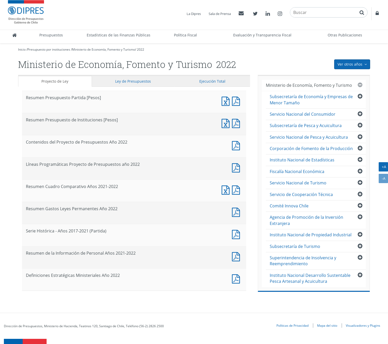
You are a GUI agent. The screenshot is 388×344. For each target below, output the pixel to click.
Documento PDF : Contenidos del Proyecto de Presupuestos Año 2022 (237, 145)
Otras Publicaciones (345, 35)
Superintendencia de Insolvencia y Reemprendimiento (303, 261)
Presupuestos (51, 35)
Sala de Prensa (220, 13)
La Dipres (194, 13)
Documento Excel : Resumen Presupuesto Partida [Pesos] (227, 100)
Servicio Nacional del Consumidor (302, 114)
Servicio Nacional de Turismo (298, 183)
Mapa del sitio (327, 325)
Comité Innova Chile (289, 206)
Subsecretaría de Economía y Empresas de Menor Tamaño (311, 99)
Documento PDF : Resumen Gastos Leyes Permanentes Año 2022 (237, 211)
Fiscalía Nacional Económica (297, 171)
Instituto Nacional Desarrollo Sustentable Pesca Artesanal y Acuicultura (310, 278)
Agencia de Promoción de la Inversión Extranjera (306, 220)
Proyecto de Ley (54, 81)
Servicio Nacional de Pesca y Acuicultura (309, 137)
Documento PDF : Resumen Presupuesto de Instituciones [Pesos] (237, 123)
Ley (133, 81)
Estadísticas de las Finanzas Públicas (118, 35)
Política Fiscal (185, 35)
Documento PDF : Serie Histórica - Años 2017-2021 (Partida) (237, 234)
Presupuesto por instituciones (48, 49)
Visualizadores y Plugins (363, 325)
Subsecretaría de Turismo (295, 246)
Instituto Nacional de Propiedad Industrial (311, 235)
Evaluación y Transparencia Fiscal (262, 35)
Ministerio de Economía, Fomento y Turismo (103, 49)
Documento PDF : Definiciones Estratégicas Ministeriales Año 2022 (237, 278)
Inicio (22, 49)
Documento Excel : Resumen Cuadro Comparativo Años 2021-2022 (227, 189)
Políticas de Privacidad (292, 325)
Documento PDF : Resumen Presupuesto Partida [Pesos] (237, 100)
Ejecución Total (212, 81)
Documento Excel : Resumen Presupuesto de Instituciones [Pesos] (227, 123)
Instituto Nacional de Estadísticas (302, 160)
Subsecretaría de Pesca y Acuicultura (306, 125)
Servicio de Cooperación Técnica (301, 194)
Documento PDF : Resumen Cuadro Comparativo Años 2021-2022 (237, 189)
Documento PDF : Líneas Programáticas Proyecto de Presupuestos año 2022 (237, 167)
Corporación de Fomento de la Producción (311, 148)
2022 (140, 49)
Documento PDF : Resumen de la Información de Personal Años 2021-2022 (237, 256)
